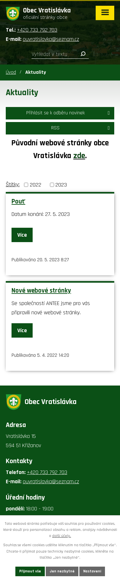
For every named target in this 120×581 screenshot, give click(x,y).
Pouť (18, 201)
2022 (35, 184)
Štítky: (13, 184)
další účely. (61, 535)
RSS (81, 128)
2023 (61, 184)
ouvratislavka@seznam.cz (51, 39)
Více (22, 235)
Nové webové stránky (41, 291)
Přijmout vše (30, 571)
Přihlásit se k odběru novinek (69, 113)
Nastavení (92, 571)
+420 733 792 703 (37, 30)
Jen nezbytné (62, 571)
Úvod (11, 72)
